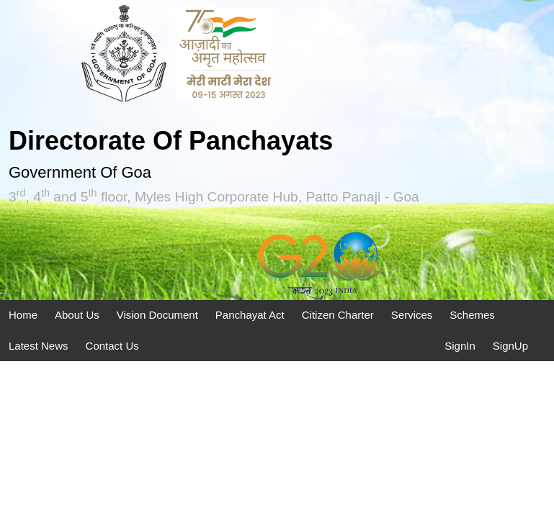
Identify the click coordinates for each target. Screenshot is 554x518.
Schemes (472, 315)
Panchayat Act (250, 315)
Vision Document (157, 315)
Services (412, 315)
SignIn (459, 346)
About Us (77, 315)
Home (23, 315)
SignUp (510, 346)
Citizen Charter (338, 315)
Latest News (38, 346)
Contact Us (112, 346)
